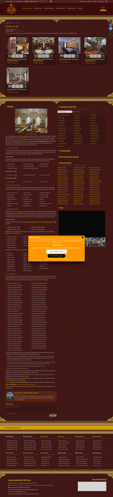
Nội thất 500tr (61, 122)
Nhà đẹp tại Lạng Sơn (62, 176)
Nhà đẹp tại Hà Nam (94, 200)
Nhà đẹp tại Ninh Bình (94, 173)
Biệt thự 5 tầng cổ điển (46, 449)
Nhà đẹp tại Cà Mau (93, 187)
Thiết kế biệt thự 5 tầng (12, 449)
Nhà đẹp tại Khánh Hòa (94, 196)
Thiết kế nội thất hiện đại (81, 463)
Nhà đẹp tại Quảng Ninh (63, 178)
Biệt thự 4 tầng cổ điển (46, 447)
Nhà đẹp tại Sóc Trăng (94, 185)
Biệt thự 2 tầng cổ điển (46, 443)
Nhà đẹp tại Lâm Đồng (79, 176)
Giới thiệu (89, 1)
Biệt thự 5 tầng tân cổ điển (38, 229)
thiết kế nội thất (23, 136)
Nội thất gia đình (62, 133)
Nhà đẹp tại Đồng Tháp (94, 202)
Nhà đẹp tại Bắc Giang (94, 193)
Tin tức (95, 1)
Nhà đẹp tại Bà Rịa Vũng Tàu (64, 194)
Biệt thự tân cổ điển (27, 436)
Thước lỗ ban (82, 1)
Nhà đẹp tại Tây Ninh (62, 185)
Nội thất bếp (77, 125)
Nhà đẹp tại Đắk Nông (78, 196)
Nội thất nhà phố (94, 135)
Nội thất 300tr (61, 120)
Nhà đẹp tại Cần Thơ (62, 169)
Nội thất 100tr (61, 117)
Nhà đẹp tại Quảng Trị (79, 178)
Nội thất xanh (61, 146)
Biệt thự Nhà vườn (28, 241)
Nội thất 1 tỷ (77, 115)
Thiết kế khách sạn (96, 453)
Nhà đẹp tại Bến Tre (78, 191)
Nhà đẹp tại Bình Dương (94, 189)
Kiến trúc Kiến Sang (11, 384)
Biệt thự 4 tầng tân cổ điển (13, 229)
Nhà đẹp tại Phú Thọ (62, 173)
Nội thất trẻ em (93, 141)
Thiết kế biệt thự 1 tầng (12, 440)
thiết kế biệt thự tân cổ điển (49, 222)
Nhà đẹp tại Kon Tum (62, 187)
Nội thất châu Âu (94, 128)
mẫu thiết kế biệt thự (31, 222)
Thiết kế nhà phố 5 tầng (64, 465)
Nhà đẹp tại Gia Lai (78, 202)
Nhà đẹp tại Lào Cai (93, 174)
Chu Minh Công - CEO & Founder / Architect (26, 392)
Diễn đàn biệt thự (19, 1)
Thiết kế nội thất (79, 453)
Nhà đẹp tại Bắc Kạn (78, 193)
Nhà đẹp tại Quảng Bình (79, 171)
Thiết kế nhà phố (62, 453)
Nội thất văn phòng (62, 143)
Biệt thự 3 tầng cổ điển (46, 445)
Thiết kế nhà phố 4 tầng (64, 463)
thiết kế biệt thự (38, 276)
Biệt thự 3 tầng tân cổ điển (38, 227)
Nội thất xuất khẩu (78, 143)
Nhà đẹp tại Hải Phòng (94, 167)
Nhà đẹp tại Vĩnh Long (79, 180)
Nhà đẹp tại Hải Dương (63, 200)
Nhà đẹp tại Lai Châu (94, 176)
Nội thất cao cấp (62, 128)
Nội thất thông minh (78, 141)
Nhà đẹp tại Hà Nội (62, 167)
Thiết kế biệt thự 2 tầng (12, 443)
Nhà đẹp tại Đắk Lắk (62, 196)
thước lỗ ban (25, 376)
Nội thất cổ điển (77, 128)
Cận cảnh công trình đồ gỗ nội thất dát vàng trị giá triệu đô (95, 60)
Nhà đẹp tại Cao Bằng (94, 194)
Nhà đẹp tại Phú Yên (94, 171)
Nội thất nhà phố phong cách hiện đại (69, 59)
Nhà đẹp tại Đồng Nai (62, 203)
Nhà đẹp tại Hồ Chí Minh (79, 167)
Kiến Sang (17, 141)
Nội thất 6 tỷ (77, 122)
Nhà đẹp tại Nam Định (94, 203)
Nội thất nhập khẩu (78, 138)
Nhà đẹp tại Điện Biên (78, 203)
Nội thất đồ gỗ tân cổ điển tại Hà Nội (16, 89)
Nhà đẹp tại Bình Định (63, 191)
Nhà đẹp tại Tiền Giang (79, 182)
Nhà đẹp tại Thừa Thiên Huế (95, 182)
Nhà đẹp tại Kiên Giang (79, 187)
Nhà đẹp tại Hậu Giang (94, 198)
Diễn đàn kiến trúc (10, 1)
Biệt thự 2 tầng (10, 227)
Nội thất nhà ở (61, 135)
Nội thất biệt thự (94, 125)
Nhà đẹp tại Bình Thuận (63, 189)
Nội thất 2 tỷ (77, 117)
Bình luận (13, 29)
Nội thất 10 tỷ (93, 115)
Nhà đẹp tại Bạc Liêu (62, 193)
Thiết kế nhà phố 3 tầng (64, 461)
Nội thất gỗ (76, 130)
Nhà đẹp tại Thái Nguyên (79, 183)
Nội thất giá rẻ (77, 133)
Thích (7, 29)
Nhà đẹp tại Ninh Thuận (79, 173)
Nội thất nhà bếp (78, 135)
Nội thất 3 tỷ (93, 117)
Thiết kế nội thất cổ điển (81, 461)
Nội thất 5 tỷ (93, 120)
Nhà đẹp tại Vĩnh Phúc (63, 180)
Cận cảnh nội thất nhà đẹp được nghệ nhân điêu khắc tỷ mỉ (16, 60)
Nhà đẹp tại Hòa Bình (78, 198)
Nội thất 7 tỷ (93, 122)
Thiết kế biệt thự (9, 436)
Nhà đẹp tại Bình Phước (79, 189)
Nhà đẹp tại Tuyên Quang (95, 180)
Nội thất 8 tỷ (61, 125)
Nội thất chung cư (62, 130)
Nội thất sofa (61, 141)
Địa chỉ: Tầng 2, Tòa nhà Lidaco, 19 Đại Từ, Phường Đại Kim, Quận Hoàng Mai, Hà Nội (33, 485)
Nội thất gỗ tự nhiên (94, 130)
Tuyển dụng (101, 1)
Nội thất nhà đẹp (62, 138)
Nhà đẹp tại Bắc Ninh (94, 191)
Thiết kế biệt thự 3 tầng (12, 445)
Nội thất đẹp (93, 143)
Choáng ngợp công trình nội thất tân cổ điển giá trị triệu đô (43, 60)
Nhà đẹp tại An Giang (78, 194)
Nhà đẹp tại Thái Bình (94, 183)
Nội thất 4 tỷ (77, 120)
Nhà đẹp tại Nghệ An (62, 174)
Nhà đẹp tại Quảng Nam (63, 171)
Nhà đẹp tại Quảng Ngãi (94, 169)
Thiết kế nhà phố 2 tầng (64, 459)
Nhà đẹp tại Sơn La (78, 185)
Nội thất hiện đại (94, 133)
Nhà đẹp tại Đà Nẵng (78, 169)
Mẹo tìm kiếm (75, 111)
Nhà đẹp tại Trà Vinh (62, 182)
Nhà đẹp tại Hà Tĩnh (78, 200)
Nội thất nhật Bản (94, 138)
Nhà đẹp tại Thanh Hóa (63, 183)
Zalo (110, 28)
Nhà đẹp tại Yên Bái (93, 178)
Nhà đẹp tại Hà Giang (62, 202)
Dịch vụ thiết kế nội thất (63, 115)
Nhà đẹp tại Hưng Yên (63, 198)
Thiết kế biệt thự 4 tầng (12, 447)
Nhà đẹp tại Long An (78, 174)
